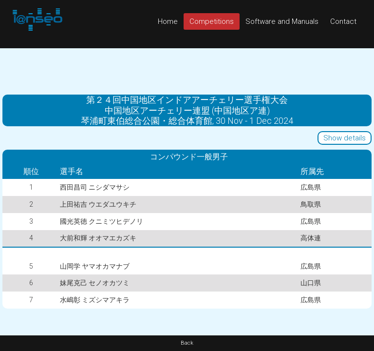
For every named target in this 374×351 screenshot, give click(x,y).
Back (187, 343)
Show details (344, 138)
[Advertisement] (187, 70)
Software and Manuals (281, 21)
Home (168, 21)
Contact (343, 21)
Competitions (211, 21)
